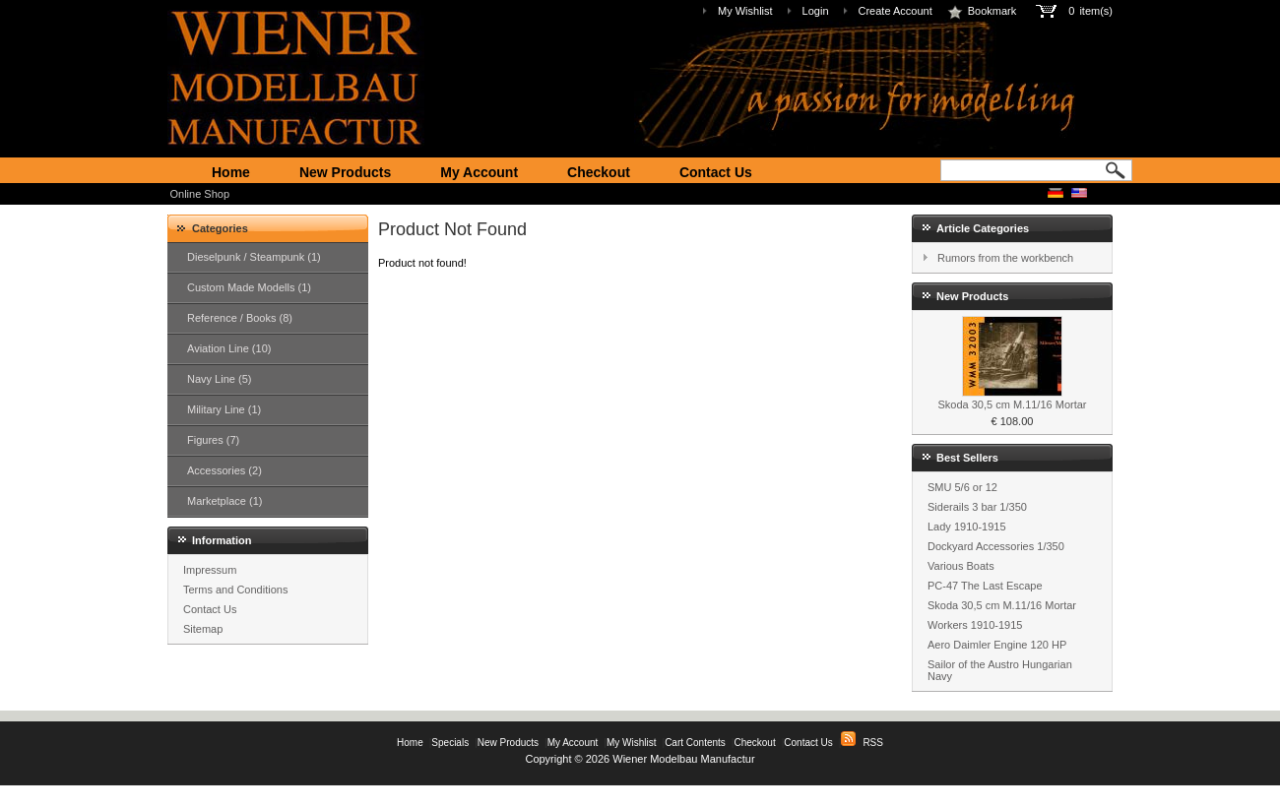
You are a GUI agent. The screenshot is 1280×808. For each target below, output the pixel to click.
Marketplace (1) (224, 501)
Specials (450, 742)
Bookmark (982, 11)
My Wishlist (745, 11)
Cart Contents (695, 742)
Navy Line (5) (219, 379)
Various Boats (961, 566)
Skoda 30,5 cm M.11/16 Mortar (1011, 404)
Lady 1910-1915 (967, 526)
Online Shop (200, 194)
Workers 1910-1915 (975, 625)
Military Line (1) (224, 409)
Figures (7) (213, 440)
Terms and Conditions (235, 589)
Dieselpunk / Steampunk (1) (254, 257)
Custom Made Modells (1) (249, 287)
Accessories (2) (224, 470)
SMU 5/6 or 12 (962, 487)
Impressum (209, 570)
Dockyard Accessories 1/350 (996, 546)
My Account (479, 172)
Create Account (895, 11)
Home (231, 172)
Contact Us (715, 172)
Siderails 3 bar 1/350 (977, 507)
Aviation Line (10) (229, 348)
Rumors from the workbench (1005, 258)
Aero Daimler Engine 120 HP (997, 645)
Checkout (598, 172)
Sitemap (203, 629)
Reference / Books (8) (239, 318)
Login (815, 11)
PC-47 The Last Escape (985, 585)
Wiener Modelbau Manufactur (683, 759)
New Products (345, 172)
